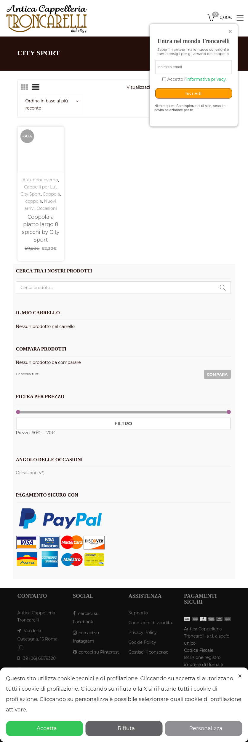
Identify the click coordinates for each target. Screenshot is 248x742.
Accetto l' (196, 79)
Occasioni (47, 208)
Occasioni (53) (30, 472)
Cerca (222, 287)
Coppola (51, 194)
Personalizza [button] (203, 728)
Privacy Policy (143, 632)
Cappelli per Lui (40, 187)
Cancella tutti (28, 374)
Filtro (123, 424)
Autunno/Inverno (40, 180)
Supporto (138, 613)
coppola (33, 201)
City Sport (30, 194)
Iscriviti (193, 93)
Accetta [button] (44, 728)
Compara (217, 374)
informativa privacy (206, 79)
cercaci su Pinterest (99, 652)
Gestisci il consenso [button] (149, 652)
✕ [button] (240, 676)
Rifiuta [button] (124, 728)
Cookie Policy (142, 642)
